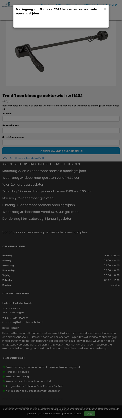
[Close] (105, 8)
